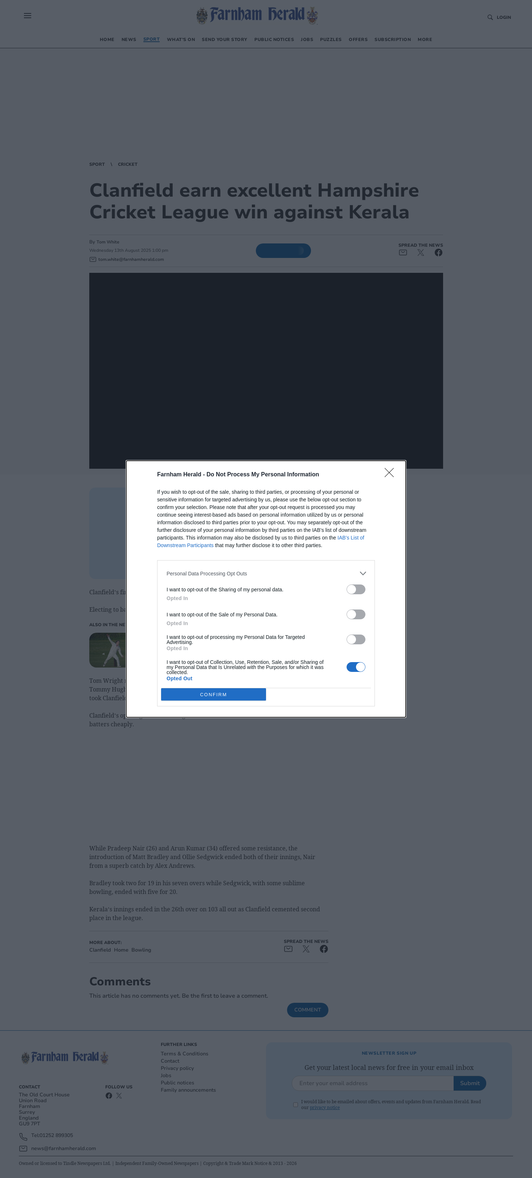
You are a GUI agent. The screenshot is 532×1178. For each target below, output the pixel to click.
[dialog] (266, 589)
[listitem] (266, 573)
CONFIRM (213, 694)
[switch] (356, 589)
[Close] (391, 475)
